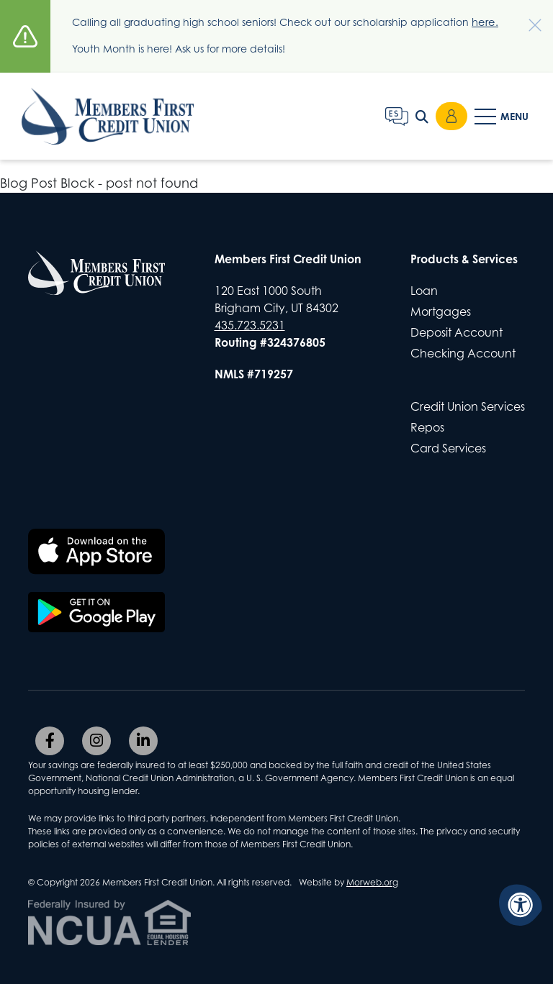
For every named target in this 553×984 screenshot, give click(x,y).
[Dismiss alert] (528, 18)
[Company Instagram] (96, 740)
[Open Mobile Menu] (503, 122)
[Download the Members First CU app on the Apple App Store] (96, 551)
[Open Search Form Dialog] (421, 122)
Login (451, 122)
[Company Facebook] (49, 740)
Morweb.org (372, 881)
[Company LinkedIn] (143, 740)
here (483, 22)
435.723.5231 (250, 324)
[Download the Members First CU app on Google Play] (96, 611)
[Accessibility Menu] (520, 904)
